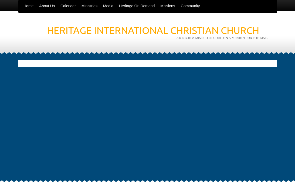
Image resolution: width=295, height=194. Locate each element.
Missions (167, 6)
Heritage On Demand (137, 6)
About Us (47, 6)
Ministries (89, 6)
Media (108, 6)
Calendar (68, 6)
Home (28, 6)
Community (190, 6)
